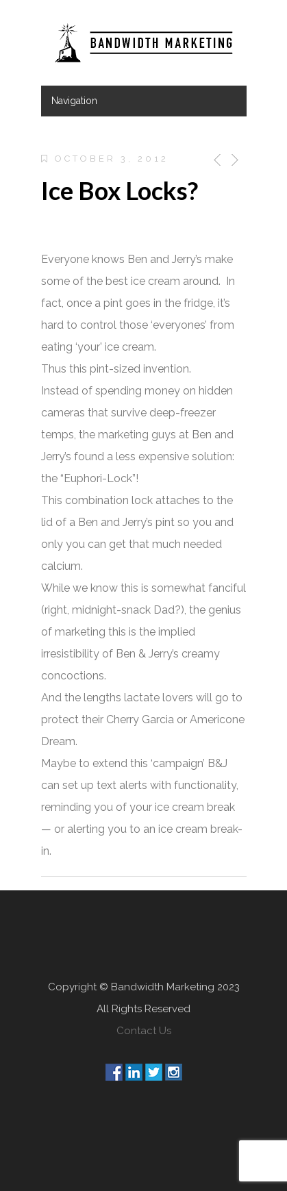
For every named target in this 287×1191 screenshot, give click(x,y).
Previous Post (215, 160)
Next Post (234, 160)
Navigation (74, 100)
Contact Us (143, 1031)
